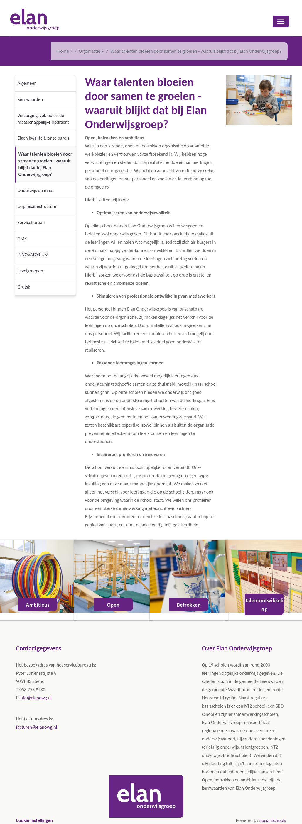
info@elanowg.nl (35, 698)
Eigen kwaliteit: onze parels (43, 138)
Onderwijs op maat (36, 190)
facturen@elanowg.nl (36, 727)
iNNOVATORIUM (33, 254)
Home (63, 51)
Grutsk (24, 287)
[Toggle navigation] (281, 21)
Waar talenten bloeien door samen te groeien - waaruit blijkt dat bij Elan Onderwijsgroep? (45, 164)
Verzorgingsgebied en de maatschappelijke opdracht (43, 119)
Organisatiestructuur (37, 206)
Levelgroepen (30, 271)
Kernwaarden (30, 99)
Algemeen (27, 83)
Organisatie (90, 51)
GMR (22, 238)
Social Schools (272, 820)
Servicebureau (31, 222)
